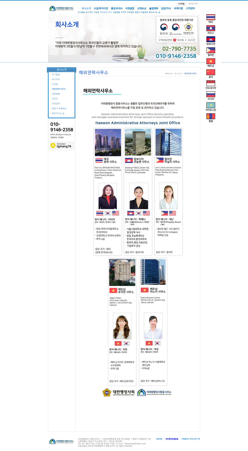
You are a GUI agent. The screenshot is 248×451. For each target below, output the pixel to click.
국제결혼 (129, 8)
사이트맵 (181, 4)
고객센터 (190, 8)
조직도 (123, 12)
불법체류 (153, 8)
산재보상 (141, 8)
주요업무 (130, 12)
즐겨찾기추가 (193, 4)
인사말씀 (81, 12)
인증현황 (116, 12)
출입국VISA (116, 8)
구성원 (96, 12)
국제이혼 (178, 8)
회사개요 (89, 12)
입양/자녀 (166, 8)
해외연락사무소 (106, 12)
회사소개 (86, 8)
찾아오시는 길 (154, 12)
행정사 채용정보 (141, 12)
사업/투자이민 (101, 8)
